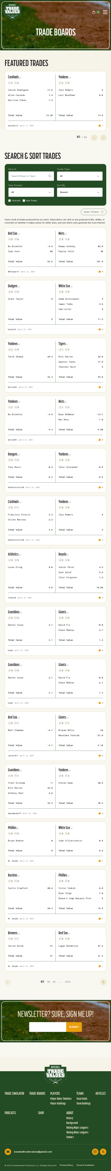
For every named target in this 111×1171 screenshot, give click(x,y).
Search (12, 169)
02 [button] (48, 981)
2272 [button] (67, 981)
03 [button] (54, 981)
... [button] (60, 981)
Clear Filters (93, 212)
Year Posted (15, 185)
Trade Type (63, 169)
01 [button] (43, 982)
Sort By (61, 185)
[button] (8, 982)
